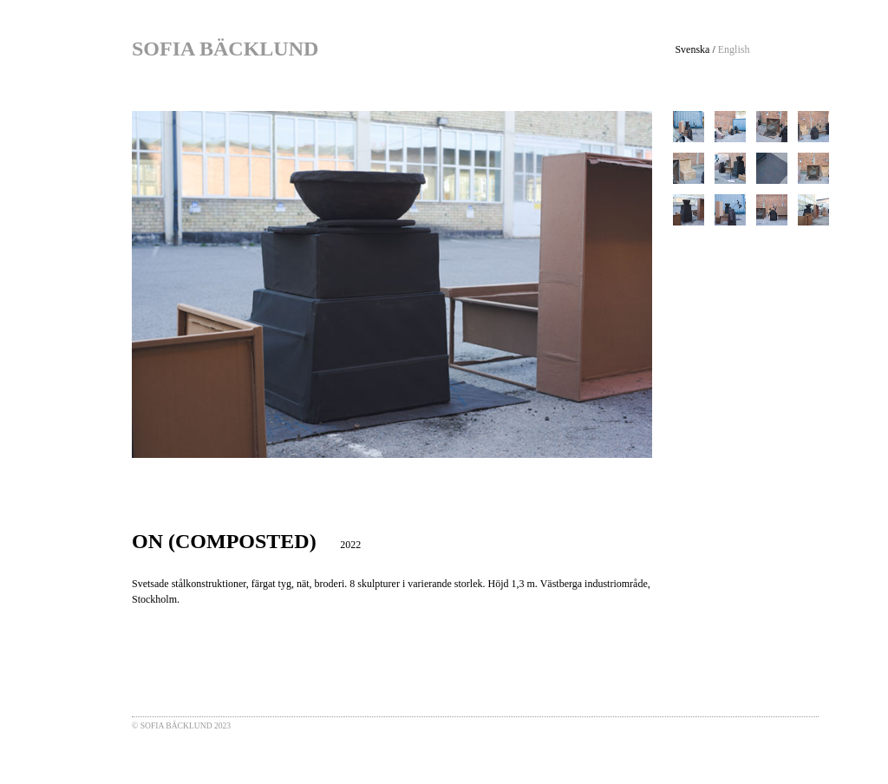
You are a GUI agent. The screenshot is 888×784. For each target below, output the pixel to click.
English (734, 49)
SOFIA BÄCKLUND (225, 48)
